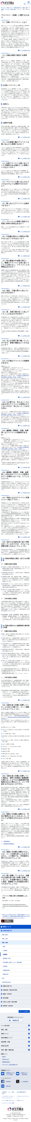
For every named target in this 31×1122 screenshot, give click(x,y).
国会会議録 (5, 998)
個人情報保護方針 (21, 1092)
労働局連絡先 (6, 841)
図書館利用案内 (6, 1062)
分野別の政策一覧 (7, 930)
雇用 (4, 946)
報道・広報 (15, 1029)
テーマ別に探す (15, 1025)
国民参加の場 (16, 1020)
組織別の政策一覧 (7, 986)
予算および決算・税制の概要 (10, 1001)
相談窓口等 (5, 974)
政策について (15, 1034)
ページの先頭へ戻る (25, 50)
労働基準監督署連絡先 (8, 843)
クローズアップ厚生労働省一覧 (9, 1064)
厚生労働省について (15, 1038)
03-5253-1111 (16, 1116)
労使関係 (5, 966)
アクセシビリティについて (23, 1097)
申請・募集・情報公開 (15, 1050)
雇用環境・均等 (6, 958)
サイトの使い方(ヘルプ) (8, 1100)
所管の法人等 (5, 1059)
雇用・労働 (5, 942)
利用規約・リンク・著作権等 (8, 1092)
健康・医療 (5, 934)
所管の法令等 (15, 1046)
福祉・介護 (5, 938)
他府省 (4, 1056)
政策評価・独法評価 (8, 1005)
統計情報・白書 (15, 1042)
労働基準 (5, 954)
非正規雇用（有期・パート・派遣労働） (12, 962)
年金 (3, 978)
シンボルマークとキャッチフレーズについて (8, 1097)
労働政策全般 (6, 970)
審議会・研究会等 (7, 994)
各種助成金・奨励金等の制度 (10, 990)
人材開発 (5, 950)
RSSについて (20, 1100)
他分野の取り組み (6, 982)
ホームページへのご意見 (8, 1103)
